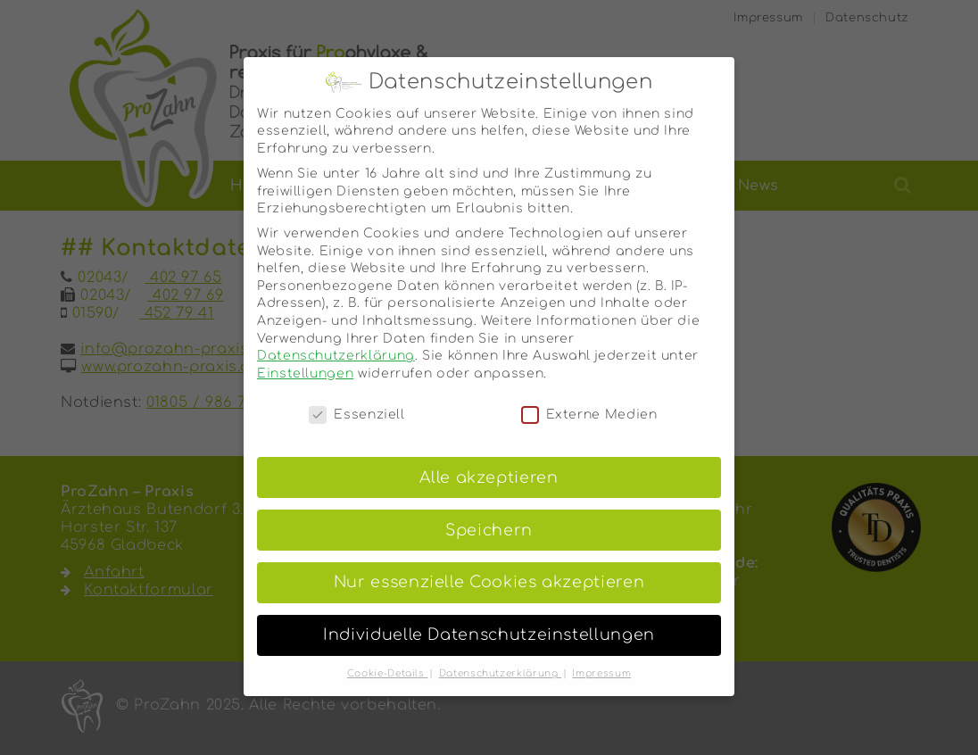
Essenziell (356, 396)
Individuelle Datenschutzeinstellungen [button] (489, 618)
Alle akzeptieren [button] (488, 460)
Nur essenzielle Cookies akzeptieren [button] (489, 565)
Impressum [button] (601, 656)
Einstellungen (305, 355)
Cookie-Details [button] (387, 656)
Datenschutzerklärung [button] (500, 656)
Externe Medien (589, 396)
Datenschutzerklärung (336, 338)
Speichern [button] (489, 512)
